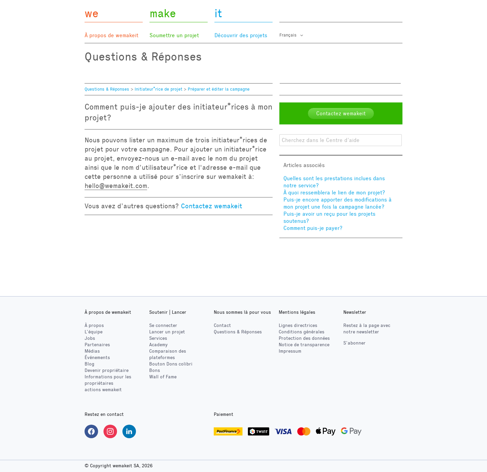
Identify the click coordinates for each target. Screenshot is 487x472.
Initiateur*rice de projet (159, 89)
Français (288, 35)
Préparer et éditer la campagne (219, 89)
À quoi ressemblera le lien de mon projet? (334, 192)
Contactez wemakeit (211, 206)
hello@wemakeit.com (116, 186)
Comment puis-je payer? (313, 228)
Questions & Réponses (107, 89)
